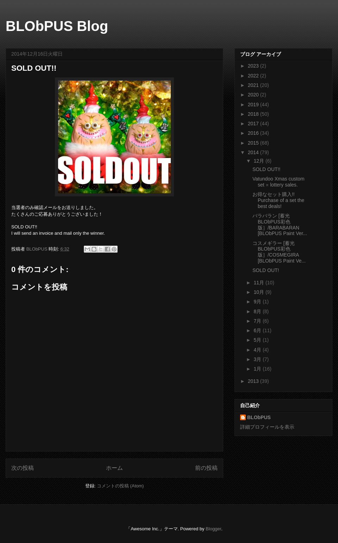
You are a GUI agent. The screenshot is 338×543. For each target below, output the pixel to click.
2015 (254, 143)
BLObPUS (259, 417)
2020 (254, 94)
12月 (259, 161)
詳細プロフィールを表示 (267, 427)
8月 (258, 311)
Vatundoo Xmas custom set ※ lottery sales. (278, 182)
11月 (259, 282)
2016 (254, 133)
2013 (254, 381)
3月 (258, 359)
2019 (254, 104)
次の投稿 (22, 468)
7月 (258, 321)
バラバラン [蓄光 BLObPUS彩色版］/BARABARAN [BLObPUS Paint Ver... (279, 224)
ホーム (114, 468)
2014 (254, 152)
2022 (254, 75)
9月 (258, 301)
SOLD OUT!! (266, 169)
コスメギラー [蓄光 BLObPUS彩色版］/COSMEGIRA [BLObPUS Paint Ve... (279, 252)
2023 (254, 66)
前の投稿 (206, 468)
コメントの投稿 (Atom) (120, 485)
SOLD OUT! (265, 270)
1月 (258, 369)
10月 (259, 292)
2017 (254, 123)
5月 (258, 340)
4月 (258, 350)
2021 (254, 85)
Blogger (213, 528)
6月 (258, 330)
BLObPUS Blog (57, 26)
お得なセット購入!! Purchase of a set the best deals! (278, 200)
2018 (254, 114)
